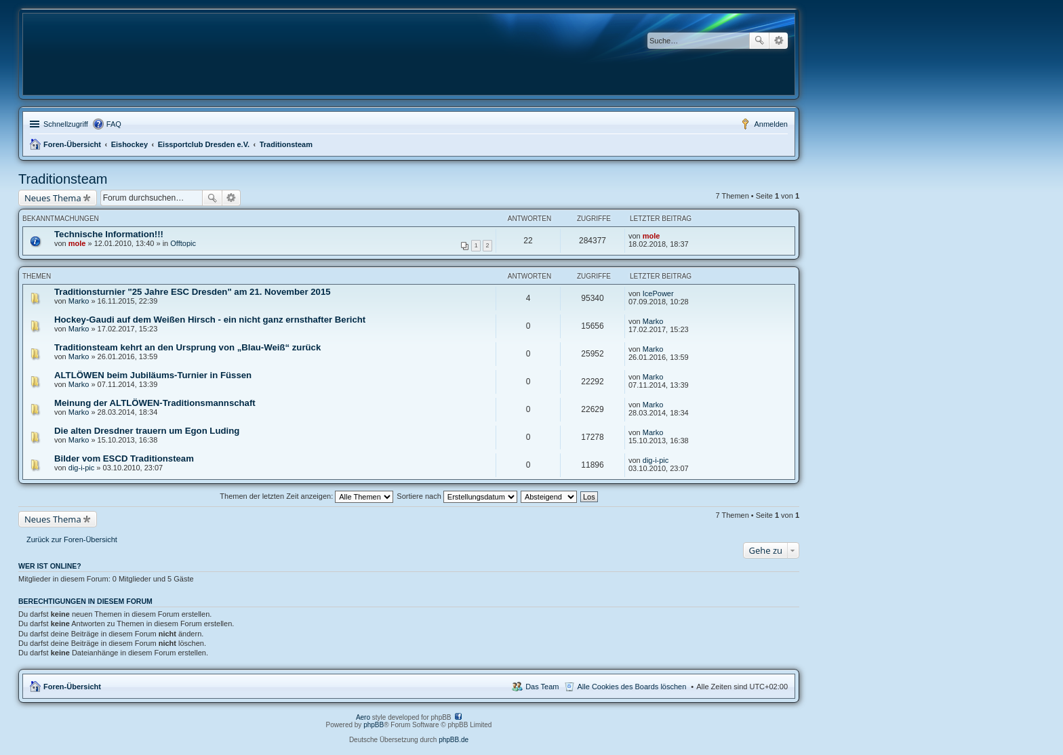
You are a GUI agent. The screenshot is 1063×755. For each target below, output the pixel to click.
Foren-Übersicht (72, 144)
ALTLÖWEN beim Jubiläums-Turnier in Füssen (153, 375)
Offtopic (183, 243)
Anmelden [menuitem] (771, 124)
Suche (759, 41)
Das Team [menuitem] (542, 686)
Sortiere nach (457, 496)
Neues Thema (52, 198)
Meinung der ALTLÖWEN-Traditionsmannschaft (155, 403)
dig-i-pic (81, 468)
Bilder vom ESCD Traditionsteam (124, 458)
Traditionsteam (286, 144)
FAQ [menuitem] (113, 124)
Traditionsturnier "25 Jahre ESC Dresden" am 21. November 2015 (192, 292)
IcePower (658, 293)
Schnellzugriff (65, 124)
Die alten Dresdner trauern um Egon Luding (146, 431)
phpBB (373, 725)
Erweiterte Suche (778, 41)
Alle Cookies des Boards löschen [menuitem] (632, 686)
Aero (363, 717)
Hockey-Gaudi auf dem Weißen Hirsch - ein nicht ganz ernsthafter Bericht (209, 319)
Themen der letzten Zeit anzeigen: (306, 496)
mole (77, 243)
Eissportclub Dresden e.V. (203, 144)
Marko (78, 301)
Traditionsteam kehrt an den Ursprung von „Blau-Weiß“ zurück (187, 347)
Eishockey (129, 144)
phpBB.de (453, 739)
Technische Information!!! (108, 234)
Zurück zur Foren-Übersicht (71, 539)
